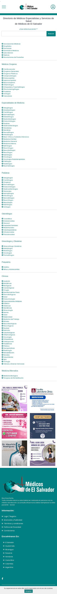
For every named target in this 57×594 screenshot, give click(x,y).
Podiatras (6, 91)
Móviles (5, 321)
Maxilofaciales (8, 228)
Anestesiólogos (8, 110)
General (6, 223)
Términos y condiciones (13, 523)
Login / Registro (10, 516)
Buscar (51, 33)
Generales (6, 191)
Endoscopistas (8, 78)
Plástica (5, 346)
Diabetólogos (8, 117)
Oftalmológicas (8, 335)
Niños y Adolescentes (10, 269)
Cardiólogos (7, 112)
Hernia (5, 312)
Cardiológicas (8, 288)
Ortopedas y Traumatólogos (13, 87)
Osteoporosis (8, 341)
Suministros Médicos (10, 51)
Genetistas (7, 128)
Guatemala (9, 546)
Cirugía (5, 290)
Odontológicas (8, 332)
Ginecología (7, 310)
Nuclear (5, 328)
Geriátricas (7, 308)
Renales (6, 355)
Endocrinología (8, 299)
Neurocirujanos (8, 82)
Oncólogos (7, 157)
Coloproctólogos (9, 76)
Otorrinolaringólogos (10, 89)
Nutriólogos (7, 155)
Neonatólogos (8, 198)
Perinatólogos (8, 255)
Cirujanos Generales (10, 71)
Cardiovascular (8, 69)
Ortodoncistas (8, 232)
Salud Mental (7, 357)
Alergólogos (7, 108)
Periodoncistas (8, 234)
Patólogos (6, 161)
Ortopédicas (7, 339)
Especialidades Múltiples (12, 301)
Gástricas (6, 306)
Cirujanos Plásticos (10, 74)
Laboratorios (7, 53)
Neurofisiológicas (9, 324)
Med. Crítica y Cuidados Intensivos (15, 137)
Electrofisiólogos (9, 119)
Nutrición (6, 330)
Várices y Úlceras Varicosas (13, 364)
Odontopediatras (9, 230)
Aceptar (29, 591)
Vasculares (7, 96)
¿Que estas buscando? (28, 29)
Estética (5, 303)
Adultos (5, 267)
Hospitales (6, 46)
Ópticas (5, 55)
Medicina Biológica (10, 376)
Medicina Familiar (9, 139)
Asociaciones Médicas (11, 44)
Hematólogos (8, 132)
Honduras (9, 557)
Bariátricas (7, 283)
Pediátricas (7, 344)
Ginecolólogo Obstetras (11, 246)
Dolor (5, 297)
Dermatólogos (8, 114)
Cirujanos (6, 182)
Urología (6, 361)
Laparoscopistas (9, 80)
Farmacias (6, 48)
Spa (4, 359)
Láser (5, 315)
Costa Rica (9, 560)
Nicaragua (9, 549)
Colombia (9, 564)
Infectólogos (7, 134)
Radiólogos (7, 164)
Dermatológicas (9, 294)
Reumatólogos (8, 166)
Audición (6, 281)
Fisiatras (6, 123)
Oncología (7, 337)
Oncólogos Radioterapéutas (13, 159)
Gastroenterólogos (10, 126)
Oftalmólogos (8, 85)
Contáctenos (9, 530)
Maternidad (7, 317)
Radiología (7, 350)
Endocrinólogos (8, 121)
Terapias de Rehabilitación (12, 378)
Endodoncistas (8, 221)
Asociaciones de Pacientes (13, 57)
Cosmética (7, 219)
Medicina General (9, 141)
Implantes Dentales (10, 225)
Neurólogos (7, 152)
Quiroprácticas (8, 348)
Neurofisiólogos (8, 150)
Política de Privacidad (12, 527)
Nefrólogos (7, 146)
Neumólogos (7, 148)
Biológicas (6, 286)
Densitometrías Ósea (10, 292)
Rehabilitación (8, 353)
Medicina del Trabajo (10, 319)
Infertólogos (7, 248)
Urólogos (6, 94)
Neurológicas (8, 326)
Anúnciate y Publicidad (13, 520)
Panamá (8, 553)
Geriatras (6, 130)
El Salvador (9, 542)
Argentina (9, 567)
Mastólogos (7, 251)
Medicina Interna (9, 143)
